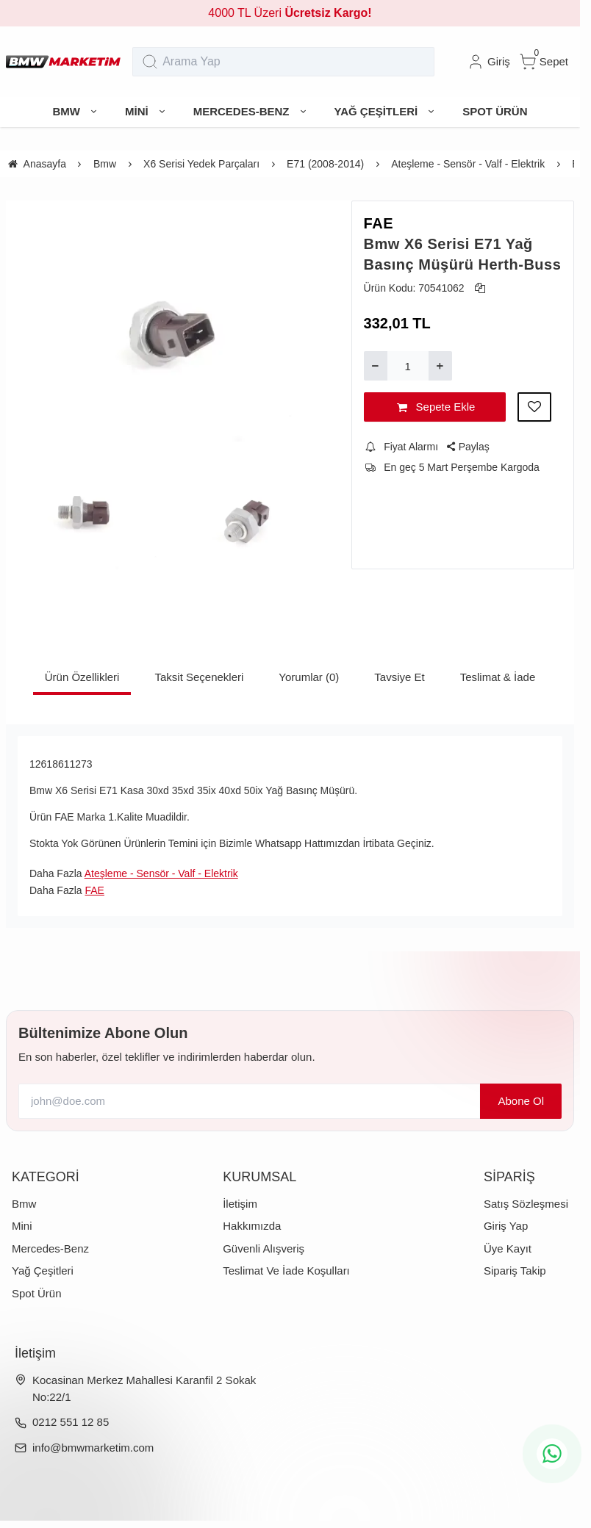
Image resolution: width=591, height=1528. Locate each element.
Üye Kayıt (507, 1248)
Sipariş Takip (515, 1270)
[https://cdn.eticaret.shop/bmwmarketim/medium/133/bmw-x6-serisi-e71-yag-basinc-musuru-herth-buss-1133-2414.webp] (250, 511)
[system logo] (63, 61)
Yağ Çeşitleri (43, 1270)
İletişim (240, 1203)
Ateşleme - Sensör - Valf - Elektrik (161, 873)
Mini (22, 1225)
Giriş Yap (506, 1225)
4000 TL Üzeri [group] (289, 13)
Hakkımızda (252, 1225)
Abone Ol (521, 1101)
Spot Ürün (37, 1293)
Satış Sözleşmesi (526, 1203)
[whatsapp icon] (552, 1453)
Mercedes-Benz (50, 1248)
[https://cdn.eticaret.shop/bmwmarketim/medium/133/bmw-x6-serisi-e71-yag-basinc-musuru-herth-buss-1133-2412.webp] (167, 321)
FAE (378, 223)
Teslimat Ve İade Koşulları (286, 1270)
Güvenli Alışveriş (263, 1248)
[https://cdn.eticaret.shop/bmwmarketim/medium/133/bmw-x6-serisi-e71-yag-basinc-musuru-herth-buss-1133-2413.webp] (83, 511)
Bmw (24, 1203)
